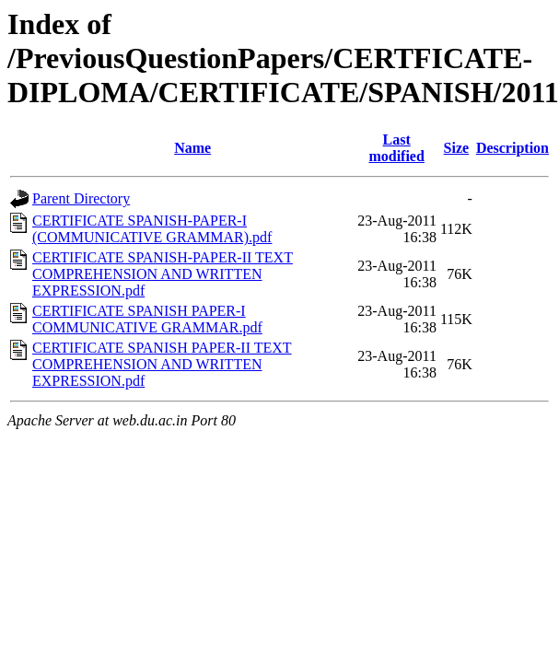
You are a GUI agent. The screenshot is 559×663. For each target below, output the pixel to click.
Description (512, 148)
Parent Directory (81, 198)
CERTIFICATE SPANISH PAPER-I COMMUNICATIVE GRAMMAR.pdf (147, 319)
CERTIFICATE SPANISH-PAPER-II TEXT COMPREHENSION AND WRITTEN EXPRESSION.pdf (162, 274)
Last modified (396, 148)
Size (457, 148)
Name (192, 148)
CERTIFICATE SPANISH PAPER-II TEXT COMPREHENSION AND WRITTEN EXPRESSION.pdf (162, 364)
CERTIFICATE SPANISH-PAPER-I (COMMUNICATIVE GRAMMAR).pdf (152, 229)
